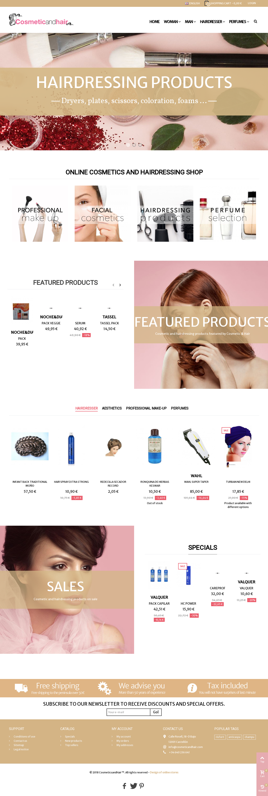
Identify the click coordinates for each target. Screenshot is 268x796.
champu (249, 737)
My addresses (124, 745)
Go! (156, 712)
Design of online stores (164, 772)
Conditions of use (24, 736)
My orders (122, 740)
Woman (171, 21)
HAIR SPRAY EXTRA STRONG (71, 481)
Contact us (20, 740)
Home (155, 21)
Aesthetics (112, 408)
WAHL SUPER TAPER (196, 481)
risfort (220, 737)
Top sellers (71, 745)
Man (189, 21)
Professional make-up (146, 408)
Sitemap (18, 745)
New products (73, 740)
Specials (202, 547)
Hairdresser (211, 21)
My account (123, 736)
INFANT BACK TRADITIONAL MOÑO (30, 483)
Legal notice (21, 749)
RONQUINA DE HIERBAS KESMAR (155, 483)
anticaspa (234, 737)
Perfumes (237, 21)
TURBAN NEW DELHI (238, 481)
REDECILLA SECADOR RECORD (113, 483)
